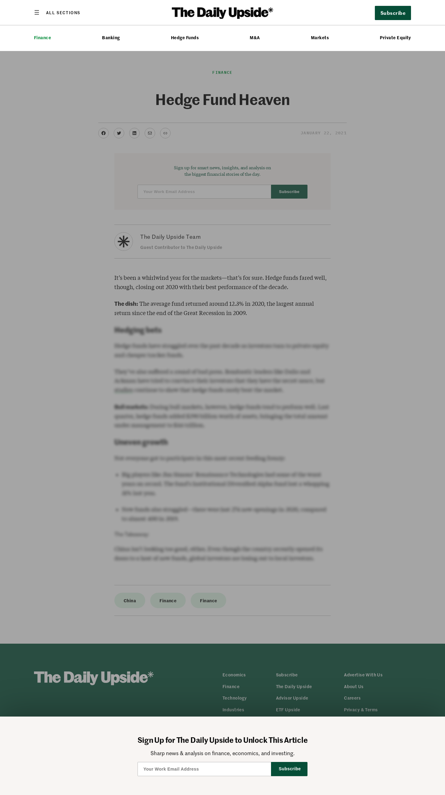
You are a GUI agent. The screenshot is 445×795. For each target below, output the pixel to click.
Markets (320, 37)
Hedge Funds (185, 37)
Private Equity (395, 37)
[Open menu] (57, 12)
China (130, 600)
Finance (42, 37)
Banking (111, 37)
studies (123, 389)
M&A (255, 37)
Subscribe (392, 12)
